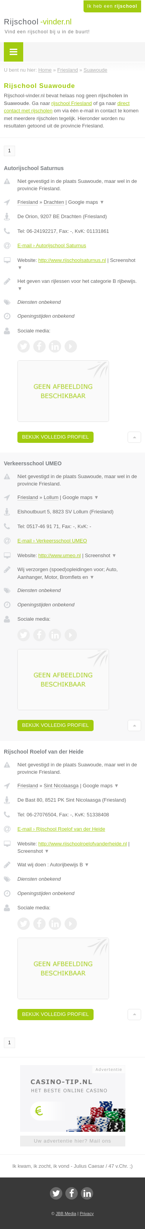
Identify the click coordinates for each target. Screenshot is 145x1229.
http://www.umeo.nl (59, 555)
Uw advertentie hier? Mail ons (72, 1141)
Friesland (27, 202)
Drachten (54, 202)
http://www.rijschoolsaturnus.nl (72, 260)
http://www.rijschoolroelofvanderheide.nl (82, 844)
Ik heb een (112, 6)
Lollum (51, 497)
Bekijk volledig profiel (55, 437)
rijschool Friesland (71, 103)
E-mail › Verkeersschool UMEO (52, 541)
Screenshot (100, 555)
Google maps (86, 202)
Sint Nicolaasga (61, 785)
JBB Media (66, 1213)
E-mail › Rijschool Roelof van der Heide (61, 829)
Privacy (87, 1213)
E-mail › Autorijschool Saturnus (51, 245)
